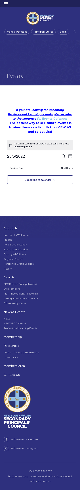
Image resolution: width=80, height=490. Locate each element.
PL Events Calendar (52, 118)
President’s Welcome (16, 235)
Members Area (14, 366)
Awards (9, 277)
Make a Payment (17, 31)
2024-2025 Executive (16, 249)
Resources (11, 346)
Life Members (12, 288)
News (7, 318)
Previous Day (15, 168)
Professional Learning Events (20, 328)
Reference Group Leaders (19, 263)
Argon (46, 481)
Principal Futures (43, 31)
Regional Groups (13, 259)
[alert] (40, 145)
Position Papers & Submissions (21, 352)
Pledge (8, 239)
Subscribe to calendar (38, 179)
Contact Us (12, 375)
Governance (11, 357)
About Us (10, 228)
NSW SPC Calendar (15, 323)
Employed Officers (15, 254)
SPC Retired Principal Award (20, 284)
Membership (13, 337)
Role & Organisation (15, 244)
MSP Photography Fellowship (21, 293)
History (8, 268)
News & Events (14, 312)
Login (63, 31)
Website (34, 481)
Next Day (67, 168)
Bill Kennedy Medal (15, 303)
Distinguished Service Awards (21, 298)
